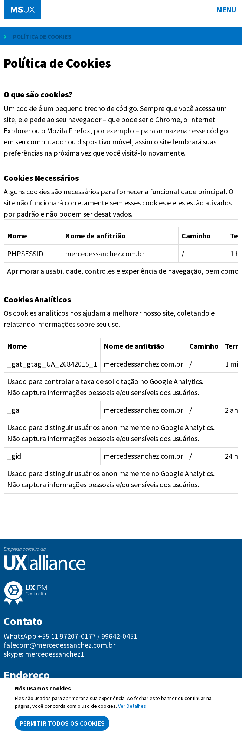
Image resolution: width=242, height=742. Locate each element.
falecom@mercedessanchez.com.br (59, 645)
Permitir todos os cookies (62, 723)
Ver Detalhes (132, 706)
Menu (226, 9)
